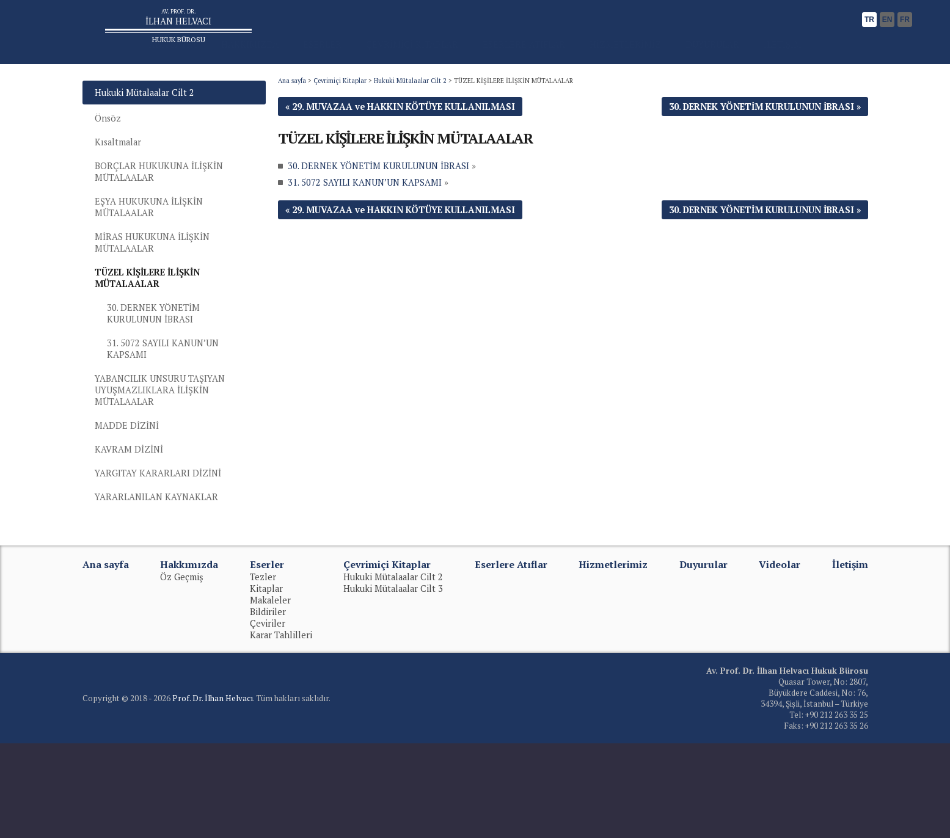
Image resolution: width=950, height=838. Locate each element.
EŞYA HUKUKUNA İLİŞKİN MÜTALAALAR (158, 265)
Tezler (263, 671)
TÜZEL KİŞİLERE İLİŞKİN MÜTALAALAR (161, 346)
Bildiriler (268, 706)
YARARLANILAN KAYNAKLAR (167, 590)
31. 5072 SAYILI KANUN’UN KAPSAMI (169, 424)
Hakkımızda (189, 659)
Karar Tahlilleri (281, 729)
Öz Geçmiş (181, 671)
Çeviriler (267, 718)
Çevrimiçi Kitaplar (340, 124)
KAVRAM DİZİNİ (134, 538)
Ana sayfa (292, 124)
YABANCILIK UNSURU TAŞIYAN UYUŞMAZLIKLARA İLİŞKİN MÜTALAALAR (172, 471)
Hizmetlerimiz (613, 659)
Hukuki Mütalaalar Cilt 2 (410, 124)
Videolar (779, 659)
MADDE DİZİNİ (132, 512)
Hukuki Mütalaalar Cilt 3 (393, 683)
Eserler (267, 659)
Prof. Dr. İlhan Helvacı (212, 792)
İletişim (850, 659)
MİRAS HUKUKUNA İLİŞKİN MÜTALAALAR (162, 305)
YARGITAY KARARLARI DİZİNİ (168, 564)
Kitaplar (266, 683)
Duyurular (703, 659)
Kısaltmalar (122, 191)
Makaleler (270, 695)
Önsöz (110, 165)
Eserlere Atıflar (511, 659)
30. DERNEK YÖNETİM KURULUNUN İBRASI (157, 385)
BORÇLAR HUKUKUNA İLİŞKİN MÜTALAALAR (170, 225)
